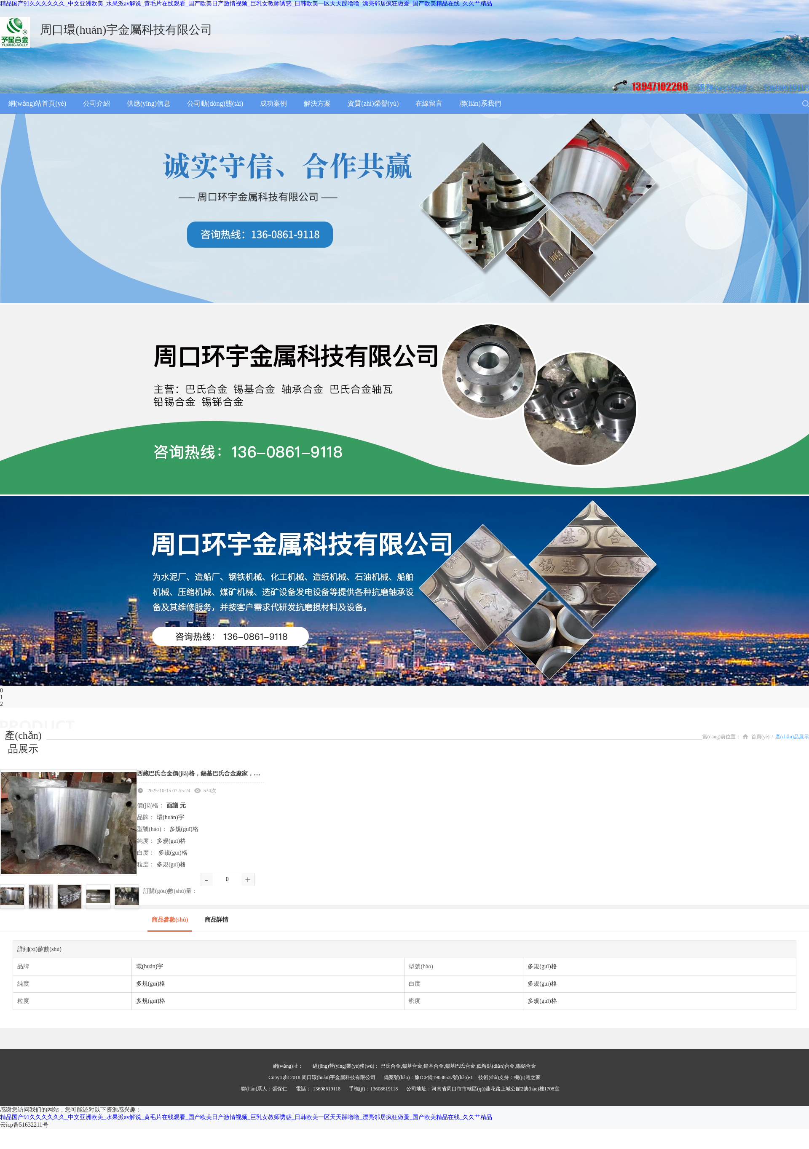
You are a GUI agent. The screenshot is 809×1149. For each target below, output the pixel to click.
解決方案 (317, 103)
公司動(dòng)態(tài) (215, 103)
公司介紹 (96, 103)
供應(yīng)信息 (148, 103)
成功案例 (273, 103)
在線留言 (428, 103)
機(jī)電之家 (527, 1077)
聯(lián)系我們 (480, 103)
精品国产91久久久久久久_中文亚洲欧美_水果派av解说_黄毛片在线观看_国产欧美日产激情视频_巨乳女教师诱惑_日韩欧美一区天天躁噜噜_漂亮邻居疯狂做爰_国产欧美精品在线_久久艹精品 (246, 3)
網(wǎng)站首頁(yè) (37, 103)
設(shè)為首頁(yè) (750, 58)
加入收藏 (797, 58)
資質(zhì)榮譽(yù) (373, 103)
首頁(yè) (756, 737)
